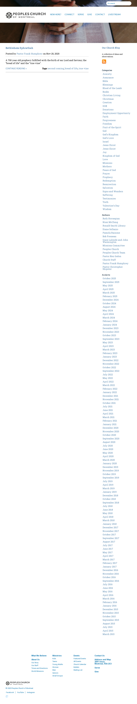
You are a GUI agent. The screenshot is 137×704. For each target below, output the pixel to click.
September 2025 (111, 282)
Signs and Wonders (113, 191)
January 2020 (110, 463)
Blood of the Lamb (112, 88)
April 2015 (108, 630)
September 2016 (111, 581)
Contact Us (100, 656)
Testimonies (109, 198)
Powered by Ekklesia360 (7, 696)
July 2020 (108, 445)
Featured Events (80, 659)
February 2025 (110, 296)
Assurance (108, 77)
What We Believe (39, 656)
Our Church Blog (111, 47)
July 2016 (108, 584)
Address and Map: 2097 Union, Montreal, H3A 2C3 (103, 661)
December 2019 (110, 467)
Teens (54, 661)
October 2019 (109, 474)
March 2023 (109, 349)
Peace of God (109, 170)
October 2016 (109, 577)
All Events (77, 661)
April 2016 (108, 595)
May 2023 (108, 342)
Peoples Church (111, 249)
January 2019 (110, 492)
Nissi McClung (110, 222)
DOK (105, 106)
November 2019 (111, 470)
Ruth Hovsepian (111, 218)
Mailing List (78, 670)
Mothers (107, 166)
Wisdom (107, 209)
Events (77, 656)
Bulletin (76, 667)
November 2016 (111, 573)
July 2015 (107, 627)
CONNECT (69, 14)
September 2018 (111, 502)
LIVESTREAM (114, 14)
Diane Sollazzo (110, 229)
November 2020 (111, 431)
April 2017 (108, 556)
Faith (105, 116)
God (104, 131)
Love (105, 159)
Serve (97, 668)
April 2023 (108, 346)
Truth (105, 202)
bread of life (71, 68)
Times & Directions (96, 3)
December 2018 (110, 495)
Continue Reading (15, 68)
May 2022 (108, 378)
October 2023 (109, 335)
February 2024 (110, 321)
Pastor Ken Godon (112, 256)
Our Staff (34, 665)
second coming (56, 68)
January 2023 (110, 356)
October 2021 (109, 403)
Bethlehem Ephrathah (19, 48)
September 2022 (111, 371)
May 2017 (108, 552)
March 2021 (109, 417)
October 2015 (109, 616)
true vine (84, 68)
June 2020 (108, 449)
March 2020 (109, 460)
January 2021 (110, 424)
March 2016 (109, 598)
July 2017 (108, 545)
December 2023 (110, 328)
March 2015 (108, 634)
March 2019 (109, 488)
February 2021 (110, 420)
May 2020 (108, 452)
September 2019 (111, 477)
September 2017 (111, 538)
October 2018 (109, 499)
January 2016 (110, 605)
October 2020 (109, 435)
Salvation (108, 187)
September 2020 (111, 438)
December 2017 (110, 527)
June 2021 (108, 410)
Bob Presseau (109, 236)
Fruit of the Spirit (112, 127)
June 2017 (108, 548)
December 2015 (110, 609)
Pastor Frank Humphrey (30, 53)
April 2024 (108, 314)
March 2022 (109, 385)
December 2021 (110, 396)
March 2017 (109, 559)
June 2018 (108, 509)
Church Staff (109, 259)
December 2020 (110, 428)
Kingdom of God (111, 156)
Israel (106, 141)
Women (55, 667)
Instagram (31, 692)
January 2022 (110, 392)
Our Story (34, 663)
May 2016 (108, 591)
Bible (105, 81)
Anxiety (107, 74)
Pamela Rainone (111, 232)
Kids (54, 659)
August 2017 (109, 541)
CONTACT (100, 14)
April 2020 (108, 456)
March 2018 (109, 520)
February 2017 (110, 563)
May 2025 (108, 285)
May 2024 (108, 310)
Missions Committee (114, 245)
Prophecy (108, 177)
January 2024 (110, 324)
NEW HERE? (55, 14)
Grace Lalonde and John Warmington (115, 241)
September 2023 (111, 339)
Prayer (106, 173)
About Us (35, 659)
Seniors (55, 673)
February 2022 (110, 388)
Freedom (107, 123)
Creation (107, 102)
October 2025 (109, 278)
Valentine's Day (111, 205)
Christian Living (111, 95)
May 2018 (108, 513)
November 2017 (111, 531)
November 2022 (111, 363)
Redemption (109, 180)
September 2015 (111, 620)
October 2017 (109, 534)
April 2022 (108, 381)
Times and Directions (39, 668)
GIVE (89, 14)
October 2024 (109, 303)
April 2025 (108, 289)
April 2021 (108, 413)
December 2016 (110, 570)
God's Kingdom (110, 134)
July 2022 (108, 374)
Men (54, 670)
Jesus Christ (109, 145)
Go (109, 2)
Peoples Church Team (114, 252)
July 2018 (108, 506)
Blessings (108, 84)
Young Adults (57, 664)
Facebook (10, 692)
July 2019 (108, 481)
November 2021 (111, 399)
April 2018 (108, 517)
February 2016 (110, 602)
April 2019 (108, 484)
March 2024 (109, 317)
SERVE (81, 14)
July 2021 (108, 406)
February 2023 (110, 353)
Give (97, 672)
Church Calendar (80, 664)
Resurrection (109, 184)
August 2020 (109, 442)
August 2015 (109, 623)
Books (106, 91)
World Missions (37, 671)
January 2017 (110, 566)
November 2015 (111, 613)
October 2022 (109, 367)
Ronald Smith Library (114, 225)
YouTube (20, 692)
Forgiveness (109, 120)
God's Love (108, 138)
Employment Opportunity (116, 113)
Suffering (108, 195)
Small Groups (57, 676)
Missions (107, 163)
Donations (108, 109)
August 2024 (109, 307)
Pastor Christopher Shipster (113, 268)
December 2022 (110, 360)
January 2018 (110, 524)
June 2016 (108, 588)
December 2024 (111, 299)
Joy (105, 152)
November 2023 (111, 332)
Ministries (57, 656)
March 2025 (109, 292)
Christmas (108, 99)
